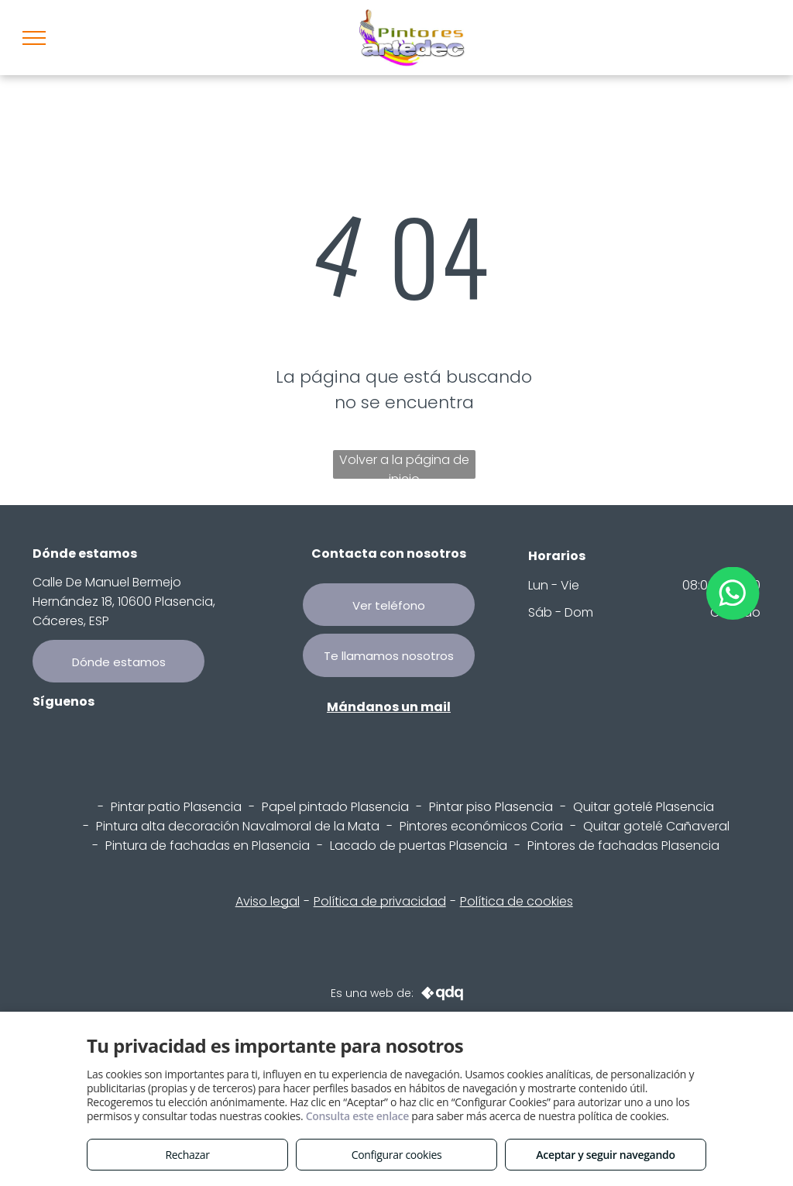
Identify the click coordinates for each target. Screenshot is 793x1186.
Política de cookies (516, 901)
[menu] (34, 38)
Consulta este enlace (357, 1116)
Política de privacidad (380, 901)
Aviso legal (267, 901)
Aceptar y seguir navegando (605, 1154)
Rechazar (187, 1154)
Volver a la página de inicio (404, 465)
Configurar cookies (397, 1154)
